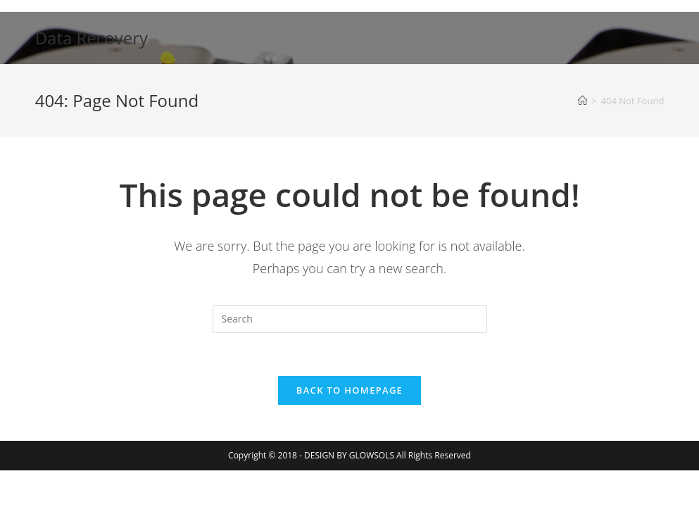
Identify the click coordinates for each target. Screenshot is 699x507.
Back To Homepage (349, 390)
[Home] (582, 100)
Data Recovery (91, 37)
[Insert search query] (350, 319)
